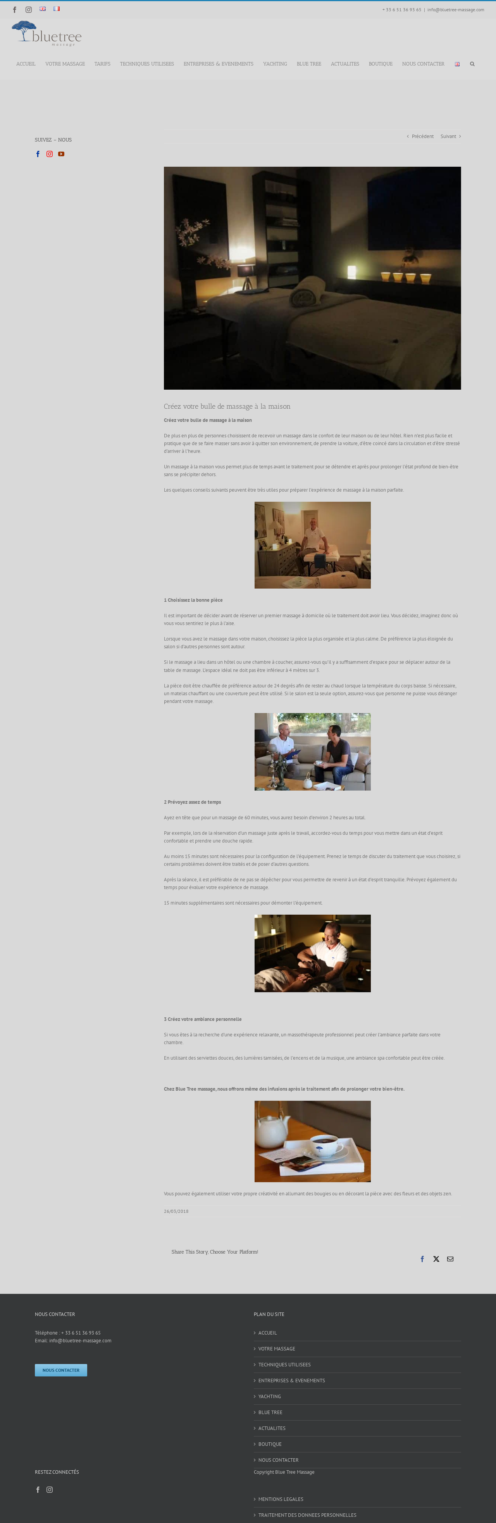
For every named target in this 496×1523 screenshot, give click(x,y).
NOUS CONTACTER (278, 1460)
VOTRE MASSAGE (276, 1348)
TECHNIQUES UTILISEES (284, 1364)
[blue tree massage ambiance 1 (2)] (312, 278)
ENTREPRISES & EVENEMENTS (291, 1380)
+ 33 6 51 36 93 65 (81, 1333)
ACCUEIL (267, 1333)
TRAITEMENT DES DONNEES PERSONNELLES (307, 1515)
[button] (472, 63)
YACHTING (269, 1396)
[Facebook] (38, 154)
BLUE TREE (270, 1412)
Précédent (423, 136)
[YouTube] (61, 154)
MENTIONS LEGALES (280, 1499)
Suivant (448, 136)
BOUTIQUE (270, 1444)
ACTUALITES (272, 1428)
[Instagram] (49, 154)
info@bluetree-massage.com (455, 9)
